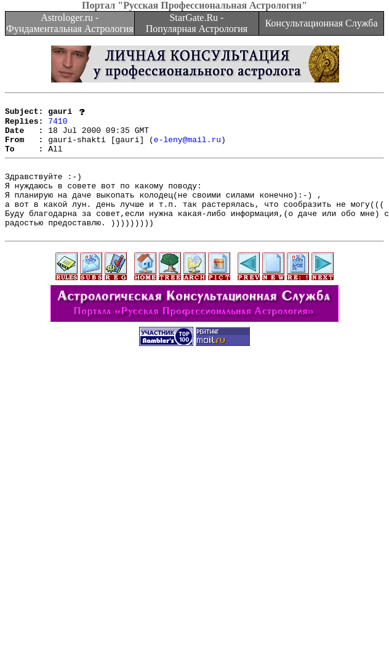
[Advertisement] (137, 517)
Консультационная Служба (321, 23)
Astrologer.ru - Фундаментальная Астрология (70, 23)
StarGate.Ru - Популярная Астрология (196, 23)
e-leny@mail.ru (187, 147)
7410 (57, 125)
